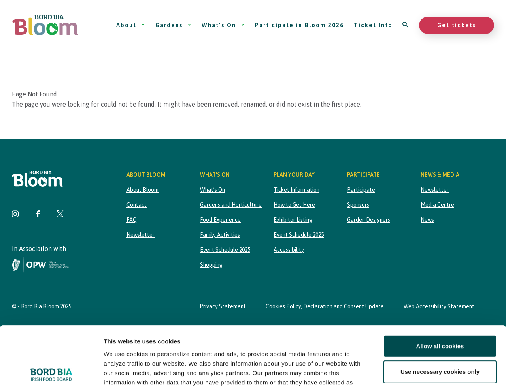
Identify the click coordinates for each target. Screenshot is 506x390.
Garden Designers (368, 220)
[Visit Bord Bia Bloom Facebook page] (38, 215)
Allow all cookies (440, 287)
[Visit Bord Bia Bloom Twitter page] (60, 215)
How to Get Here (294, 205)
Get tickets (456, 25)
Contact (136, 205)
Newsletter (140, 235)
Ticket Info (373, 25)
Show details (414, 374)
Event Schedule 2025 (225, 250)
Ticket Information (296, 190)
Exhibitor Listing (293, 220)
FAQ (131, 220)
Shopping (211, 265)
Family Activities (220, 235)
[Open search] (405, 25)
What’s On (223, 25)
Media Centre (437, 205)
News (427, 220)
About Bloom (142, 190)
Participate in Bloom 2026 (299, 25)
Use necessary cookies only (440, 312)
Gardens (173, 25)
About (130, 25)
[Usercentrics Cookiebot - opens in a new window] (51, 375)
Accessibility (289, 250)
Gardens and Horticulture (231, 205)
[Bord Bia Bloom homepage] (45, 25)
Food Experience (220, 220)
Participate (361, 190)
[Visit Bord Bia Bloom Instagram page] (15, 215)
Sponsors (358, 205)
